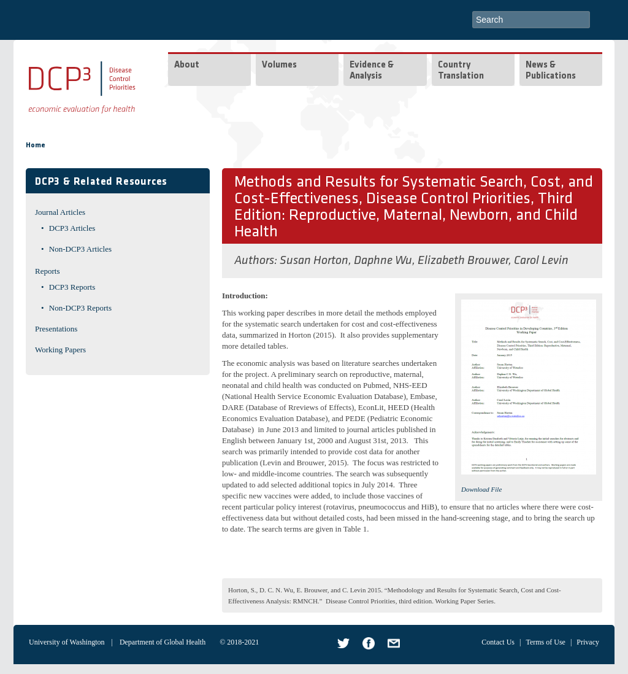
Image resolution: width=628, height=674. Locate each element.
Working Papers (60, 349)
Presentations (56, 328)
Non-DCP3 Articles (80, 249)
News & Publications (551, 71)
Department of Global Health (162, 642)
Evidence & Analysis (372, 71)
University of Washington (66, 642)
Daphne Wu (383, 261)
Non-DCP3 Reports (80, 307)
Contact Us (498, 642)
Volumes (279, 65)
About (186, 65)
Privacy (587, 642)
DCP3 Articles (72, 228)
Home (35, 145)
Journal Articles (60, 212)
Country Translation (461, 71)
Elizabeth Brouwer (463, 261)
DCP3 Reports (72, 287)
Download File (481, 489)
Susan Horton (314, 261)
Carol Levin (541, 261)
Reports (47, 271)
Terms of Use (545, 642)
